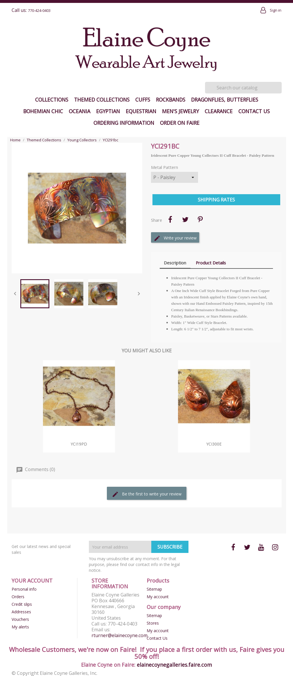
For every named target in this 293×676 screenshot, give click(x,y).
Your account (32, 580)
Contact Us (254, 111)
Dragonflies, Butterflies (224, 99)
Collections (51, 99)
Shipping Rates (216, 200)
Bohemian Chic (43, 111)
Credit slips (22, 604)
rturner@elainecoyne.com (119, 635)
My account (158, 596)
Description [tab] (175, 263)
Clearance (219, 111)
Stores (153, 623)
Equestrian (141, 111)
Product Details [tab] (211, 263)
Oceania (79, 111)
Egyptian (108, 111)
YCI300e (214, 444)
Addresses (21, 611)
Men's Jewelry (180, 111)
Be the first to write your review (146, 494)
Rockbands (170, 99)
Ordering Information (124, 122)
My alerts (20, 627)
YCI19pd (79, 444)
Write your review (175, 238)
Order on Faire (179, 122)
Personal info (24, 589)
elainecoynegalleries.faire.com (174, 664)
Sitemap (154, 589)
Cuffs (142, 99)
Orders (18, 596)
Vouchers (20, 619)
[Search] (243, 87)
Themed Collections (102, 99)
